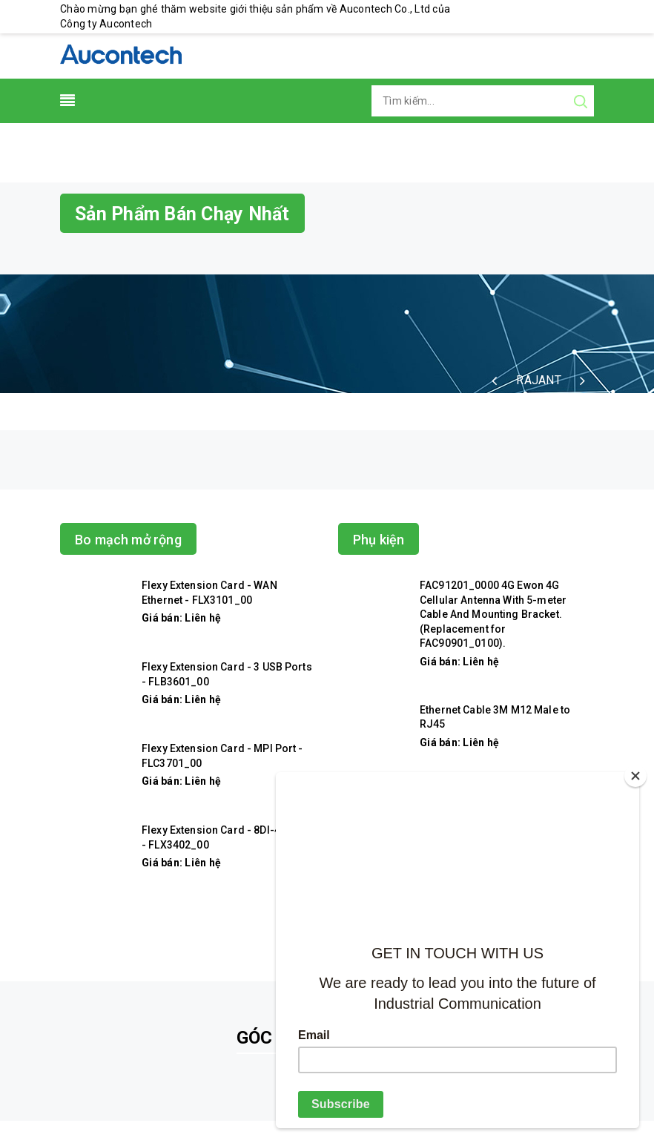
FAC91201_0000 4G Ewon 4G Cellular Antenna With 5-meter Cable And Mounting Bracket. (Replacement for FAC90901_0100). (493, 614)
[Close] (635, 776)
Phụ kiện (378, 539)
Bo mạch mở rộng (128, 539)
